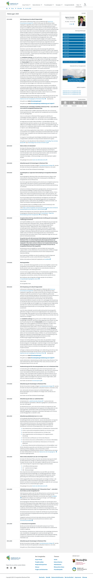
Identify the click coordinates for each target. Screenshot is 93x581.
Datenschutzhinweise (57, 577)
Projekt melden (39, 562)
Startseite (42, 577)
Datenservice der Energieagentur (47, 452)
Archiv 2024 (66, 37)
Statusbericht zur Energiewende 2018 (72, 92)
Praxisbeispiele (58, 569)
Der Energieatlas (40, 556)
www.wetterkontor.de (25, 361)
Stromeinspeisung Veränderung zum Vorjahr (42, 103)
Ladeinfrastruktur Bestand (35, 401)
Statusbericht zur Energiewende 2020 (72, 91)
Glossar (37, 567)
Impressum (78, 577)
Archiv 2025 (66, 34)
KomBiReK (46, 259)
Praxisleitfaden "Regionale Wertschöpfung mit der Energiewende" (37, 213)
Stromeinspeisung (35, 101)
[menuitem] (25, 5)
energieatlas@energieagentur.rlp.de (29, 279)
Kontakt (48, 577)
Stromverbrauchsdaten (26, 520)
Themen (56, 556)
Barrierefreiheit (69, 577)
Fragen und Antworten (41, 569)
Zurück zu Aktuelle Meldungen (71, 62)
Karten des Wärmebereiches (39, 160)
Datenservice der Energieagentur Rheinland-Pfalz (32, 99)
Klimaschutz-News (59, 567)
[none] (26, 5)
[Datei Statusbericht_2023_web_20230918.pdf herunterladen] (74, 76)
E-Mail (70, 24)
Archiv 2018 (66, 51)
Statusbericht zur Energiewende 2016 (72, 94)
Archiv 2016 (66, 56)
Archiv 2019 (66, 48)
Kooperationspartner (41, 564)
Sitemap (84, 577)
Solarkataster (57, 564)
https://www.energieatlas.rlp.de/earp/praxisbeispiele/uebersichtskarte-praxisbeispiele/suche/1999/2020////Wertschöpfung (39, 208)
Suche (55, 559)
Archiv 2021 (66, 45)
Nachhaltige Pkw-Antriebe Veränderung (37, 142)
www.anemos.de (47, 361)
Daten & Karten (58, 562)
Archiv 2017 (66, 54)
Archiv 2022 (66, 43)
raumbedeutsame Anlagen (46, 165)
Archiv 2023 (66, 40)
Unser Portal (38, 559)
